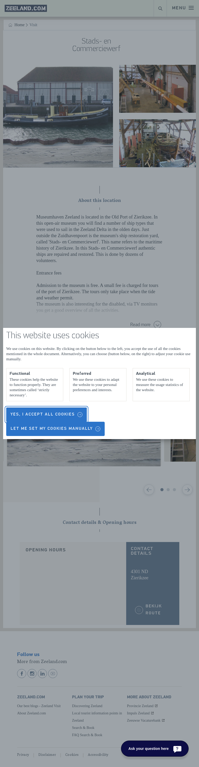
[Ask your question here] (155, 749)
